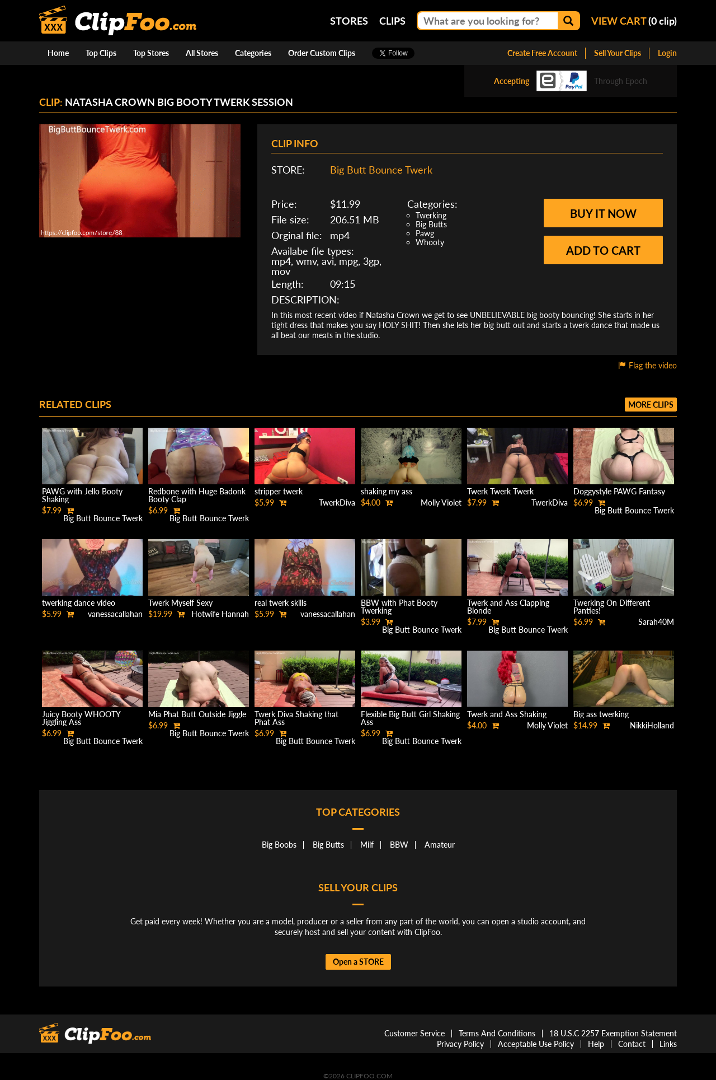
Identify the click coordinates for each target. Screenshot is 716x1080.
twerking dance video (78, 602)
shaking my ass (386, 491)
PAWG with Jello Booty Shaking (82, 495)
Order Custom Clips (321, 53)
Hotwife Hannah (220, 614)
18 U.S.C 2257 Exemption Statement (613, 1033)
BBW (399, 844)
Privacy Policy (460, 1044)
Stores (349, 21)
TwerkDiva (337, 502)
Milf (367, 844)
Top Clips (101, 53)
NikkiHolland (652, 725)
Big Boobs (279, 844)
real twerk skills (281, 602)
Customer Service (414, 1033)
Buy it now (603, 213)
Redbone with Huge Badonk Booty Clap (197, 495)
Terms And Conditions (497, 1033)
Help (596, 1044)
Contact (632, 1044)
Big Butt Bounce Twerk (381, 169)
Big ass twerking (601, 714)
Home (58, 53)
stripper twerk (279, 491)
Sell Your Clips (617, 53)
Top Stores (151, 53)
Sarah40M (656, 622)
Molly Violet (441, 502)
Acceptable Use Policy (536, 1044)
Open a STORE (358, 961)
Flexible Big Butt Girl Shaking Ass (410, 718)
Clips (392, 21)
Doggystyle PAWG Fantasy (619, 491)
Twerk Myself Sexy (180, 602)
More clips (650, 404)
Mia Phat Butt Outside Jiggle (197, 714)
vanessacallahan (115, 614)
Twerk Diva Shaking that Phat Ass (296, 718)
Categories (253, 53)
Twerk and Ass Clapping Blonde (508, 606)
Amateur (440, 844)
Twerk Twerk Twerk (500, 491)
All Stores (202, 53)
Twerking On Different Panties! (611, 606)
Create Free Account (542, 53)
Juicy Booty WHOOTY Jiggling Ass (81, 718)
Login (667, 53)
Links (668, 1044)
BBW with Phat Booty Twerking (399, 606)
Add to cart (603, 250)
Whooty (430, 242)
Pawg (425, 233)
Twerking (431, 215)
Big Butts (431, 224)
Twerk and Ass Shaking (507, 714)
